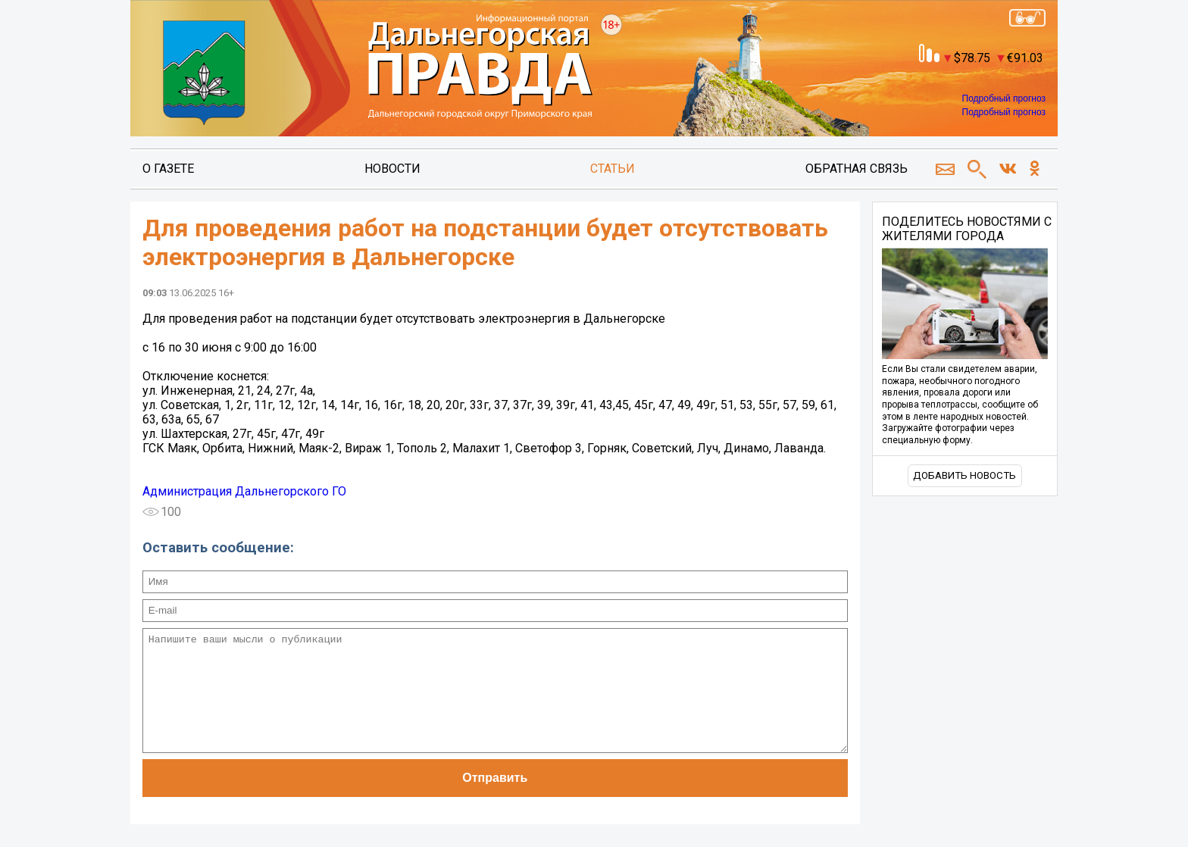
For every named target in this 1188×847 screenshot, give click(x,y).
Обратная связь (856, 168)
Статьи (612, 168)
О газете (168, 168)
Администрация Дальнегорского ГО (244, 491)
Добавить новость (964, 475)
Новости (392, 168)
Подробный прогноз (1004, 98)
